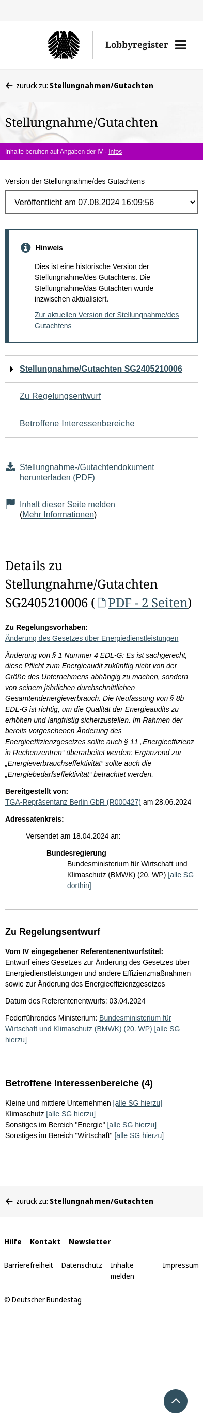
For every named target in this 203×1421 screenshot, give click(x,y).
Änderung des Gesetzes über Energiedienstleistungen (91, 638)
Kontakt (45, 1241)
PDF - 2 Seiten (141, 602)
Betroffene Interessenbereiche (77, 423)
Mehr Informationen (58, 514)
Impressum (181, 1265)
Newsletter (90, 1241)
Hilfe (13, 1241)
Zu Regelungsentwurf (60, 396)
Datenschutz (81, 1265)
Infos (115, 151)
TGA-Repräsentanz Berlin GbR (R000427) (73, 802)
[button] (180, 45)
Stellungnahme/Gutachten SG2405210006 (101, 368)
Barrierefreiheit (28, 1265)
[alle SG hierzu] (138, 1103)
